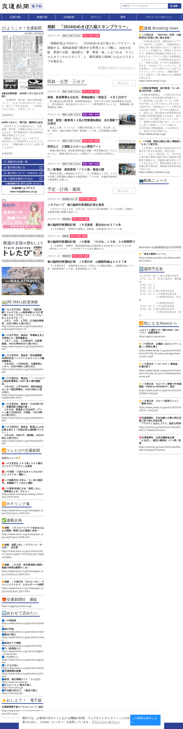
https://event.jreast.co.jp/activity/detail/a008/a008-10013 (22, 396)
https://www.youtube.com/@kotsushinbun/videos (160, 259)
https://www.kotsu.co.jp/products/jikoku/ (23, 625)
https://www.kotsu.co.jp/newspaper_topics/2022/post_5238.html (23, 512)
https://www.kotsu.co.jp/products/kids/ (23, 668)
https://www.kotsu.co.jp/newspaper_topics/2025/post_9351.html (23, 589)
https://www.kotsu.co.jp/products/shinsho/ (22, 675)
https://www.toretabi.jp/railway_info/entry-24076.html (22, 495)
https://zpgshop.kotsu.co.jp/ (17, 606)
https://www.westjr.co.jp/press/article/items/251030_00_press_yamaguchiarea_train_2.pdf (160, 353)
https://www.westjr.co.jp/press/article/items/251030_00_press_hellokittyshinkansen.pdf (160, 373)
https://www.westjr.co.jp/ (152, 80)
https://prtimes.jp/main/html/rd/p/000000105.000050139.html (159, 448)
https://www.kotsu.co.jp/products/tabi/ (23, 631)
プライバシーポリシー (96, 722)
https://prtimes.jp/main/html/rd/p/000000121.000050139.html (159, 429)
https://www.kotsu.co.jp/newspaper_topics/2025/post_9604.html (23, 573)
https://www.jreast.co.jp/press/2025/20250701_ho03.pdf (160, 409)
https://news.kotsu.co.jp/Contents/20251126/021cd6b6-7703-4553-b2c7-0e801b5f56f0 (23, 554)
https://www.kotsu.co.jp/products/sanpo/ (23, 639)
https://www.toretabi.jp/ (15, 682)
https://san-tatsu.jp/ (12, 687)
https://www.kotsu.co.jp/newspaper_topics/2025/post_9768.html (23, 536)
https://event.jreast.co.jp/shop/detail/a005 (22, 371)
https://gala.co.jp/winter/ (152, 336)
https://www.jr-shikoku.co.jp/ (154, 172)
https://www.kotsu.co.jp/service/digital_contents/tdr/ (22, 653)
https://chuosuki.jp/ (12, 693)
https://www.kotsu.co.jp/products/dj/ (22, 645)
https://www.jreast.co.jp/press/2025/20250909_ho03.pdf (160, 392)
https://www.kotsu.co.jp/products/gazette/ (23, 661)
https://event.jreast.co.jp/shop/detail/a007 (22, 348)
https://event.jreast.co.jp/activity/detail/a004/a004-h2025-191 (22, 328)
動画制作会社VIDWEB (168, 247)
